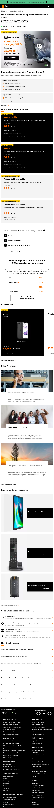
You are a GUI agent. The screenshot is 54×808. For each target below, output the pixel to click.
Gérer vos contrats (8, 732)
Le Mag (34, 780)
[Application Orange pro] (15, 712)
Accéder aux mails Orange (11, 743)
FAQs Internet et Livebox (10, 755)
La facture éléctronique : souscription (14, 750)
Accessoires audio (8, 804)
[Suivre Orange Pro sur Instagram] (51, 713)
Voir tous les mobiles (7, 360)
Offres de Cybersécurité (39, 771)
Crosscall (6, 788)
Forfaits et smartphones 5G (11, 769)
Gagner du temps (37, 795)
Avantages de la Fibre (38, 734)
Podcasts (34, 807)
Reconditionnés (8, 776)
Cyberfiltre (35, 752)
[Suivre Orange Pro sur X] (40, 713)
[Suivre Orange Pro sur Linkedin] (47, 713)
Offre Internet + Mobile (38, 727)
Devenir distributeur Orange (40, 774)
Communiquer (36, 790)
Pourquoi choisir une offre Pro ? (41, 764)
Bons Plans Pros (36, 766)
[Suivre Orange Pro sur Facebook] (36, 713)
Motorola (6, 783)
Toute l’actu (35, 783)
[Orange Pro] (6, 6)
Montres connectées (9, 807)
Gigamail (34, 741)
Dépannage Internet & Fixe (11, 753)
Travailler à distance (38, 797)
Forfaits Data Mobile (9, 767)
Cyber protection (37, 743)
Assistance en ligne (9, 741)
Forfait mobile (7, 764)
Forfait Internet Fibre (38, 722)
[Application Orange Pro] (5, 712)
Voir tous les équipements (9, 605)
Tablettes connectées (9, 799)
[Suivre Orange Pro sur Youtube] (44, 713)
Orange (5, 790)
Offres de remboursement (39, 769)
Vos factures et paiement (10, 724)
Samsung (6, 781)
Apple (5, 778)
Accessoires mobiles (9, 797)
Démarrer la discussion (18, 252)
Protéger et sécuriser (38, 788)
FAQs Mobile (7, 758)
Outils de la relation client (11, 734)
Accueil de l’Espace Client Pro (12, 722)
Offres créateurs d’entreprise (40, 762)
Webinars (34, 802)
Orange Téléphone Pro (38, 755)
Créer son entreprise (38, 785)
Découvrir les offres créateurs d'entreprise (27, 297)
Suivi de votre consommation (12, 727)
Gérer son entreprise (38, 792)
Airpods (5, 802)
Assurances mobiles (38, 750)
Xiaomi (5, 786)
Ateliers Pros (35, 804)
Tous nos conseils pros (8, 484)
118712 (34, 776)
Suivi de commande (9, 729)
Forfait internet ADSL (38, 724)
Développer (35, 800)
